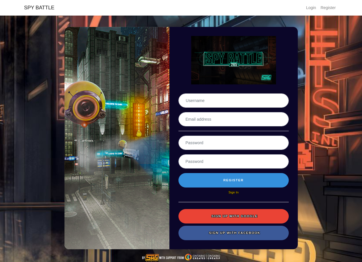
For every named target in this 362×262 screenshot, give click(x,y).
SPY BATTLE (39, 7)
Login (311, 7)
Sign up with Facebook (234, 233)
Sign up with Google (235, 216)
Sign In (234, 192)
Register (328, 7)
